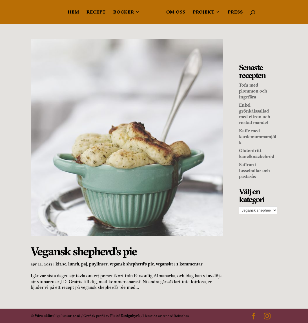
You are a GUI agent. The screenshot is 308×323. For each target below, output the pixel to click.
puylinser (98, 264)
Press (235, 12)
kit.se (61, 264)
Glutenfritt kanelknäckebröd (256, 153)
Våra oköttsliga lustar (53, 315)
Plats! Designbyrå (125, 315)
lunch (73, 264)
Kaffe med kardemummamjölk (257, 136)
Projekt (203, 12)
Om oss (175, 12)
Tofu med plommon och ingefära (253, 91)
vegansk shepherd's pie (132, 264)
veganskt (164, 264)
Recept (96, 12)
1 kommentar (189, 264)
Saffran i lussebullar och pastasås (254, 170)
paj (84, 264)
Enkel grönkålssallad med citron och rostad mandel (254, 113)
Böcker (123, 12)
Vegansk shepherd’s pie (84, 251)
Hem (73, 12)
